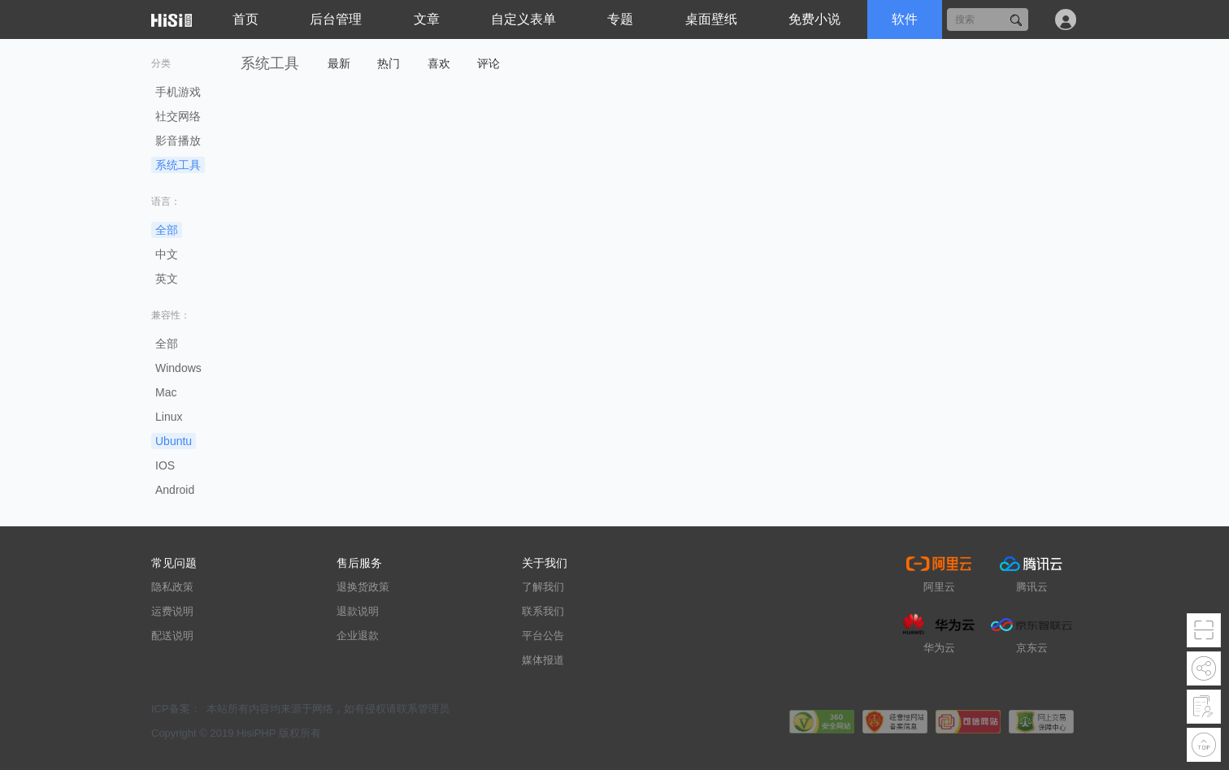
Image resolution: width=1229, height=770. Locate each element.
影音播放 (178, 140)
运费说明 (172, 611)
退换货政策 (363, 587)
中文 (166, 254)
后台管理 (336, 19)
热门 (388, 63)
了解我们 (543, 587)
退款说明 (358, 611)
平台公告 (543, 635)
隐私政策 (172, 587)
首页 (245, 19)
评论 (488, 63)
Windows (178, 367)
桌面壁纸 (711, 19)
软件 (905, 19)
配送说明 (172, 635)
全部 (166, 229)
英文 (166, 278)
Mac (165, 392)
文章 (427, 19)
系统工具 (178, 164)
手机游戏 (178, 91)
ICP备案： (176, 709)
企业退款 (358, 635)
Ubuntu (173, 441)
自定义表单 (523, 19)
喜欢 (439, 63)
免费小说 (814, 19)
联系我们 (543, 611)
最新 (339, 63)
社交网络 (178, 116)
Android (174, 489)
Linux (168, 416)
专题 (620, 19)
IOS (165, 465)
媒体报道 (543, 660)
